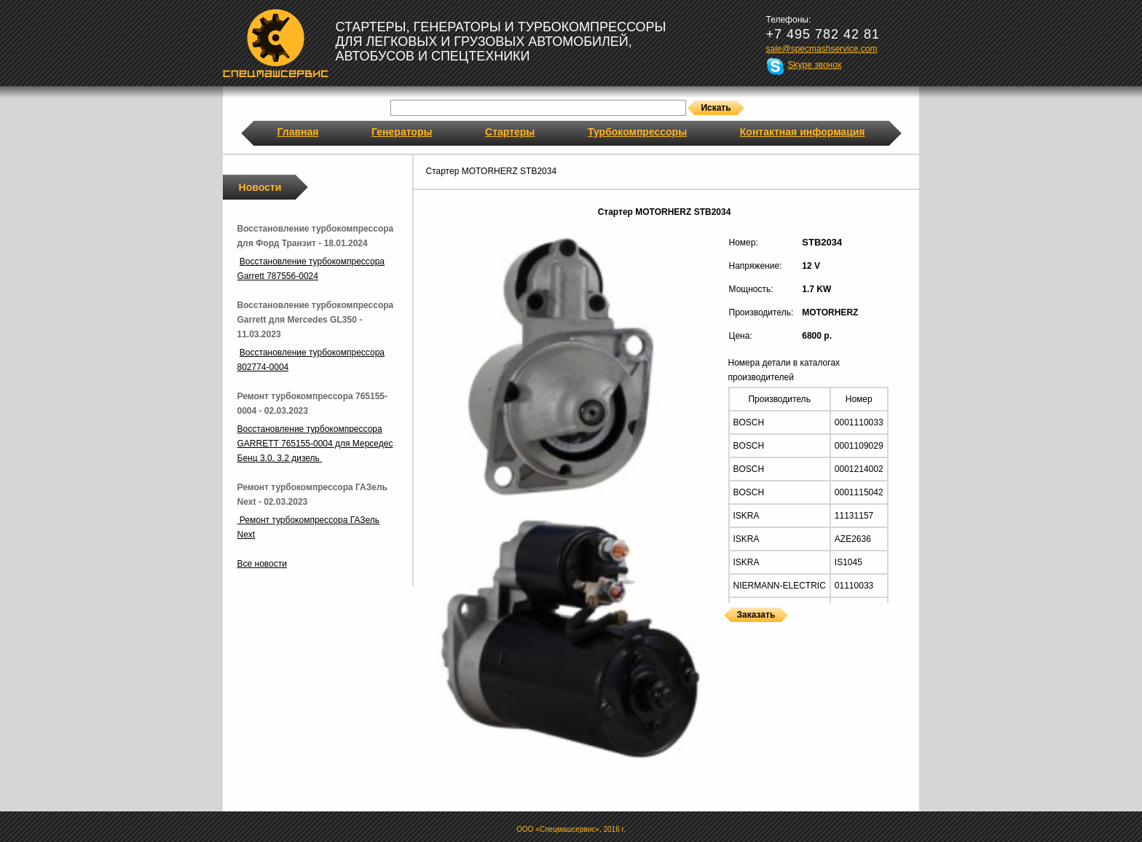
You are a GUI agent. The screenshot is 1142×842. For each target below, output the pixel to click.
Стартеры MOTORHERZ (728, 631)
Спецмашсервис (275, 43)
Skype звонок (815, 65)
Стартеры (510, 132)
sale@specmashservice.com (822, 49)
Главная (298, 132)
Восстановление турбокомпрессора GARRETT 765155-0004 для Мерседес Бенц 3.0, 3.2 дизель (315, 443)
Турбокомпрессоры (637, 132)
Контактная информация (802, 132)
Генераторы (401, 132)
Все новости (262, 564)
